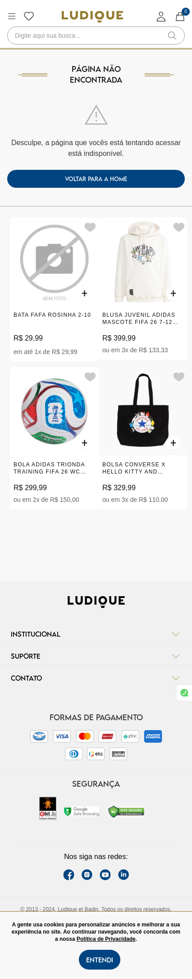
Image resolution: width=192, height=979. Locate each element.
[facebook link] (68, 874)
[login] (161, 16)
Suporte (96, 656)
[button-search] (172, 35)
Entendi (99, 960)
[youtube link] (105, 874)
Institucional (96, 634)
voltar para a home (96, 178)
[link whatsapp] (184, 692)
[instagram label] (87, 874)
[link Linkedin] (123, 874)
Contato (96, 678)
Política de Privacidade (106, 939)
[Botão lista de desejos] (28, 16)
